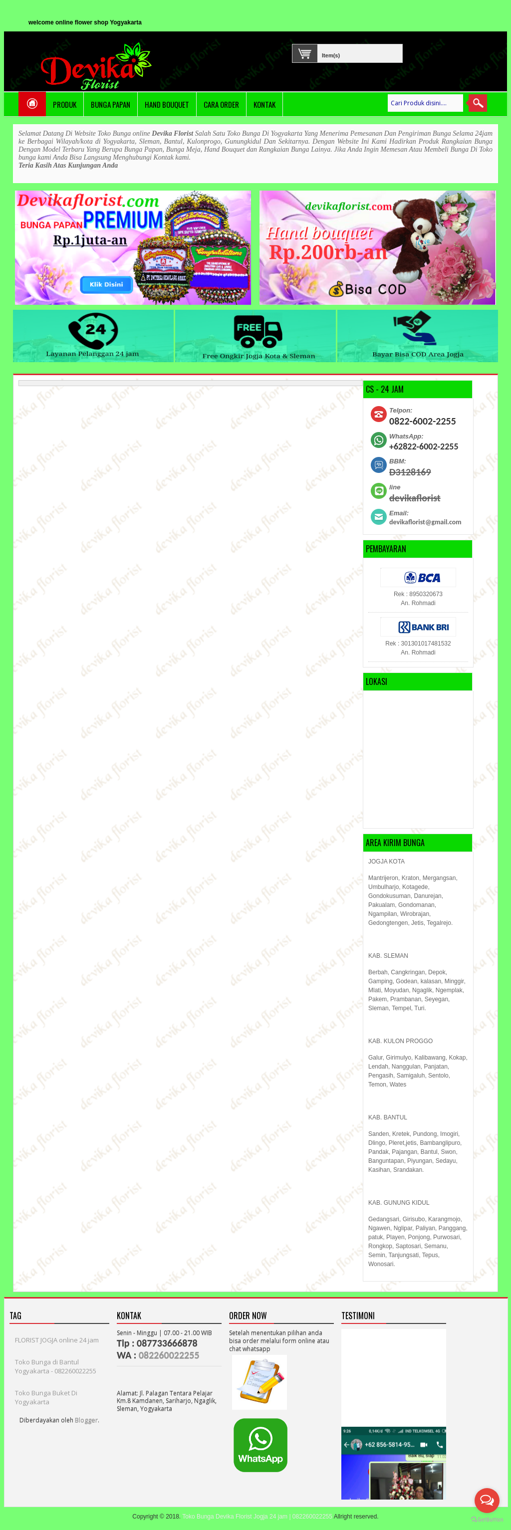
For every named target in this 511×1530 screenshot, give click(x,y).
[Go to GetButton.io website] (487, 1520)
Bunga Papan (110, 104)
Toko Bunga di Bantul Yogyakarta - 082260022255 (55, 1366)
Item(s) (323, 54)
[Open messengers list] (487, 1500)
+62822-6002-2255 (424, 446)
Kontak (264, 104)
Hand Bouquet (167, 104)
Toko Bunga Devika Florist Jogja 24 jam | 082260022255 (257, 1516)
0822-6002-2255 (422, 421)
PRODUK (64, 104)
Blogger (86, 1419)
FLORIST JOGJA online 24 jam (57, 1339)
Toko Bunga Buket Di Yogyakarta (46, 1397)
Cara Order (221, 104)
